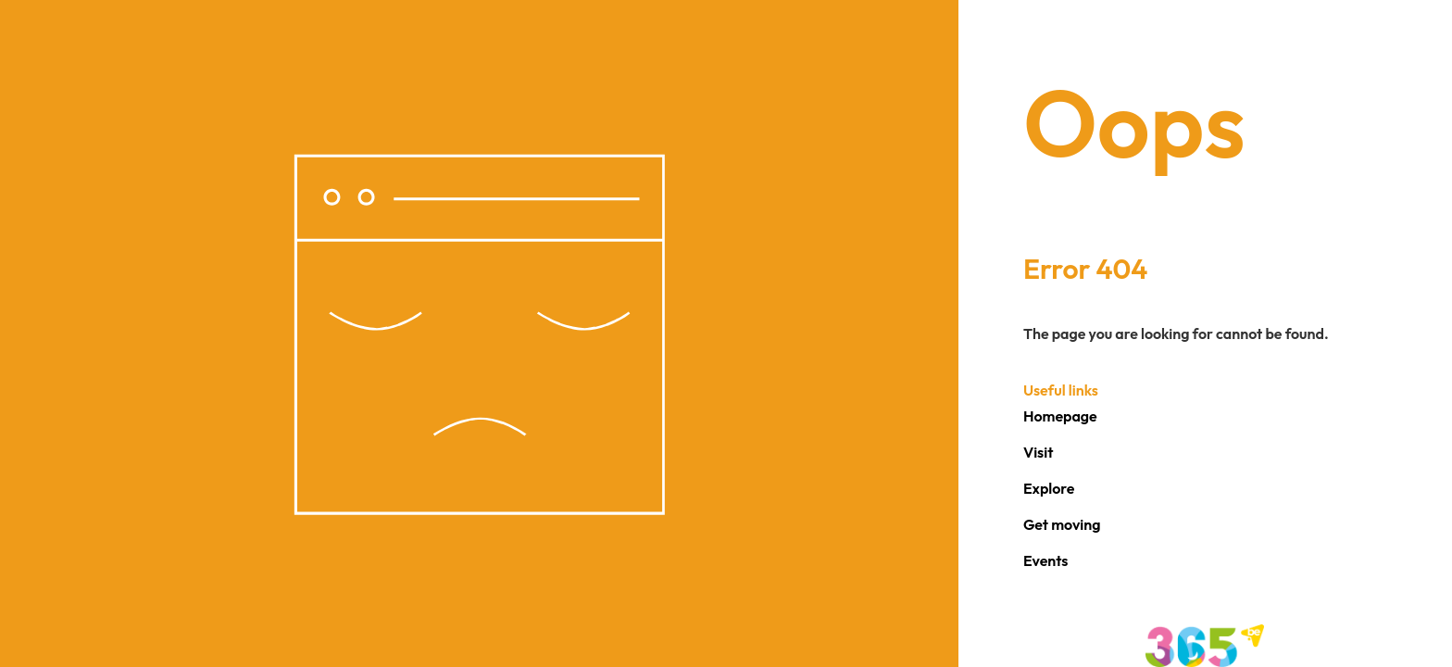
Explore (1049, 488)
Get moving (1062, 524)
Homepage (1060, 416)
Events (1046, 560)
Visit (1038, 452)
